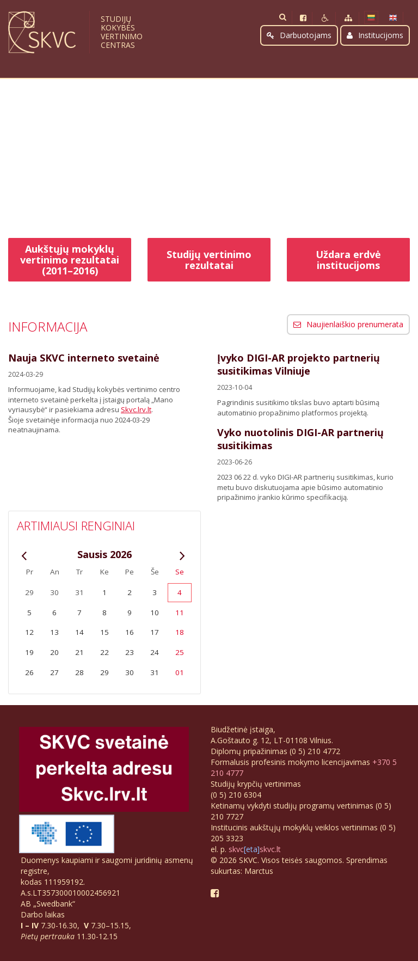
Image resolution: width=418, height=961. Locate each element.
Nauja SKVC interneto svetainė (83, 357)
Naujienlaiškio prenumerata (348, 324)
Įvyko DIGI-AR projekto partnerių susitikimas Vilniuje (298, 364)
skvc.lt (270, 849)
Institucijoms (375, 35)
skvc (236, 849)
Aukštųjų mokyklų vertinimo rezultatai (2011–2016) (69, 259)
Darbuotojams (299, 35)
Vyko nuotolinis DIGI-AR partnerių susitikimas (300, 439)
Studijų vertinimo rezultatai (209, 260)
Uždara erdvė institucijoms (348, 260)
